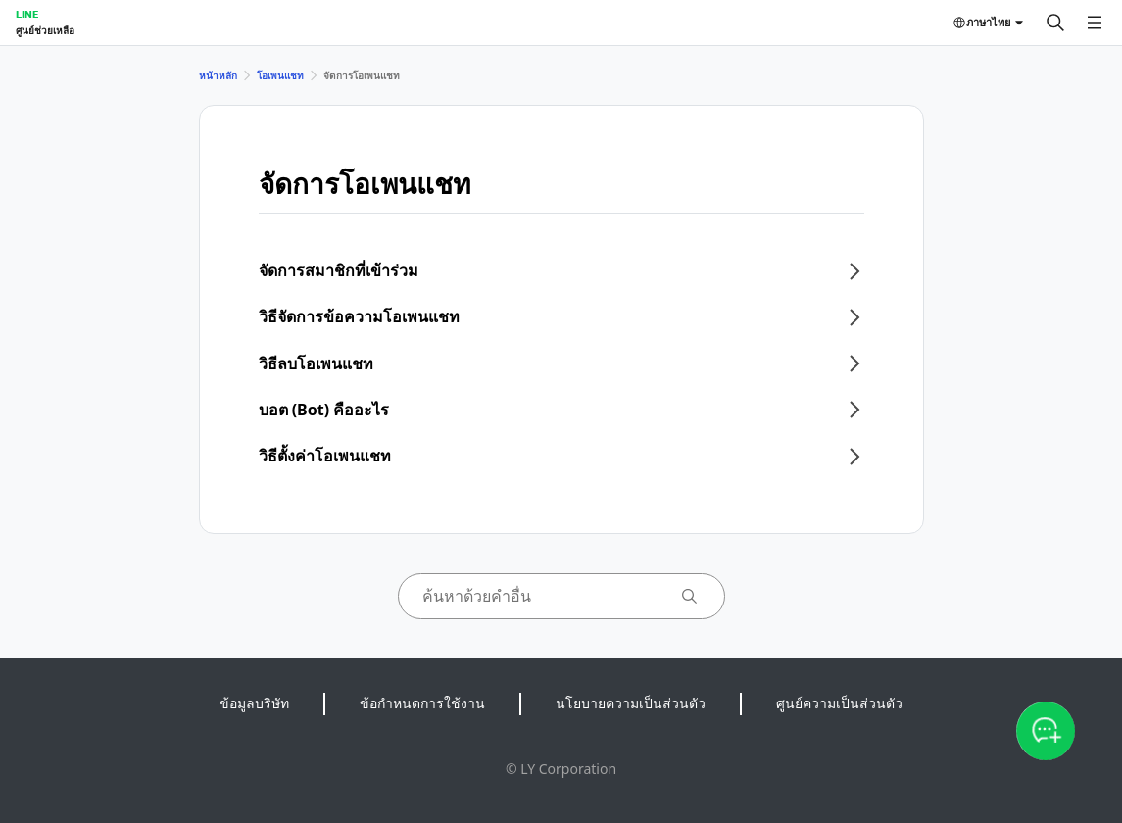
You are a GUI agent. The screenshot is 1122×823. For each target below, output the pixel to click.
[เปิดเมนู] (1094, 22)
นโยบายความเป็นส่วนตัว (631, 703)
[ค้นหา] (1055, 22)
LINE (27, 14)
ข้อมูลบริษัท (254, 703)
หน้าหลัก (218, 75)
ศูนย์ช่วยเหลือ (45, 30)
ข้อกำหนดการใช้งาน (422, 703)
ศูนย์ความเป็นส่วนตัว (839, 703)
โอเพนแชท (280, 75)
